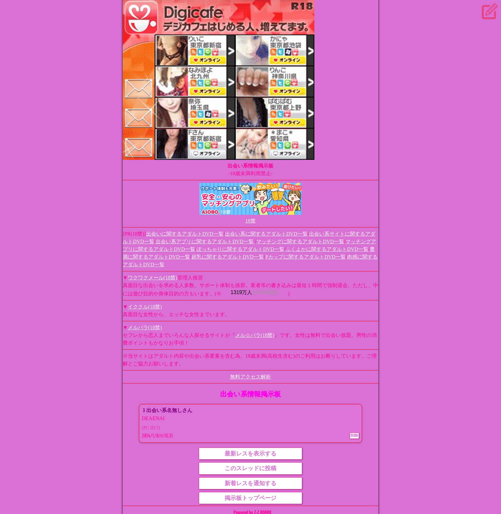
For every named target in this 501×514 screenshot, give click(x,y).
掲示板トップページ (250, 498)
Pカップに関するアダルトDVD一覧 (305, 257)
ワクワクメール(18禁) (152, 277)
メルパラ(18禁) (145, 327)
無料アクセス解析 (250, 376)
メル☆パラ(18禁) (254, 335)
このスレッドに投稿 (250, 468)
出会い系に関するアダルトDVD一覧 (266, 234)
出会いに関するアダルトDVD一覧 (185, 234)
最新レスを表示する (250, 453)
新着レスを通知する (250, 483)
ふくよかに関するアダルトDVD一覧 (327, 249)
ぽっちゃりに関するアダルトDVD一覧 (240, 249)
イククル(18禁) (145, 306)
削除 (354, 435)
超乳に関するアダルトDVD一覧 (227, 257)
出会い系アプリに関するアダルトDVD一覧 (205, 241)
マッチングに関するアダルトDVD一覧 (300, 241)
